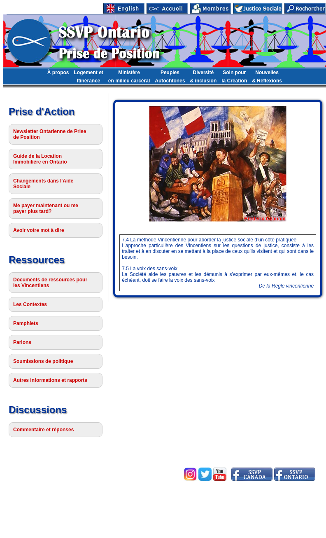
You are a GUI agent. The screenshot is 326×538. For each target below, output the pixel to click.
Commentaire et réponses (43, 430)
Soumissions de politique (43, 361)
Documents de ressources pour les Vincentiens (50, 282)
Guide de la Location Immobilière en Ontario (40, 159)
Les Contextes (30, 304)
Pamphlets (25, 323)
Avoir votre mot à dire (38, 230)
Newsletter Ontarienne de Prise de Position (49, 134)
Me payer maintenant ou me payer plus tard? (45, 208)
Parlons (22, 342)
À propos (58, 72)
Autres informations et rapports (50, 380)
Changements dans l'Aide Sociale (43, 183)
